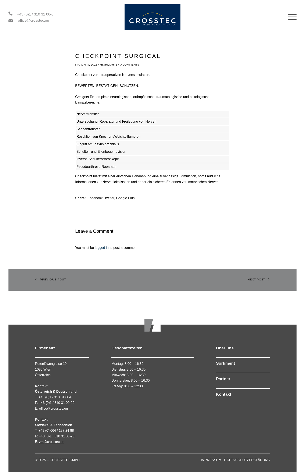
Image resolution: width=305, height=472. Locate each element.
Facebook (95, 198)
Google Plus (125, 198)
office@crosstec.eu (33, 20)
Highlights (108, 64)
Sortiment (225, 363)
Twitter (109, 198)
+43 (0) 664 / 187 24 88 (56, 430)
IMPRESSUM (211, 460)
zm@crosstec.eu (51, 442)
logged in (102, 247)
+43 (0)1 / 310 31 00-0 (35, 14)
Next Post (258, 279)
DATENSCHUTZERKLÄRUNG (247, 460)
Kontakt (223, 394)
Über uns (225, 348)
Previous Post (50, 279)
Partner (223, 379)
